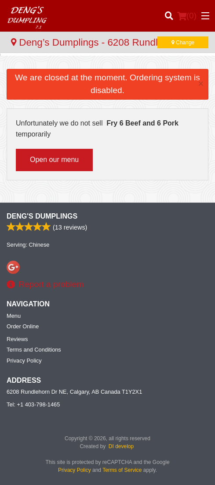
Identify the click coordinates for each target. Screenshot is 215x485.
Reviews (17, 339)
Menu (14, 316)
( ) (187, 15)
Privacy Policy (24, 360)
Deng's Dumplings (42, 216)
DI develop (121, 446)
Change (182, 43)
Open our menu (54, 159)
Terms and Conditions (34, 349)
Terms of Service (122, 470)
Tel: (33, 404)
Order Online (23, 326)
